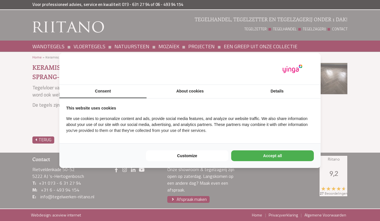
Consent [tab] (103, 91)
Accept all (272, 155)
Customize (187, 155)
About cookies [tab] (190, 91)
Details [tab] (277, 91)
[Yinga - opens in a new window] (292, 69)
